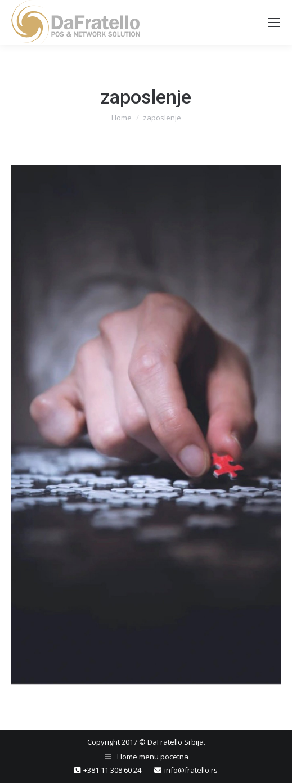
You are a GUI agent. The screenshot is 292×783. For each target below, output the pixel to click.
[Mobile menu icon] (274, 22)
